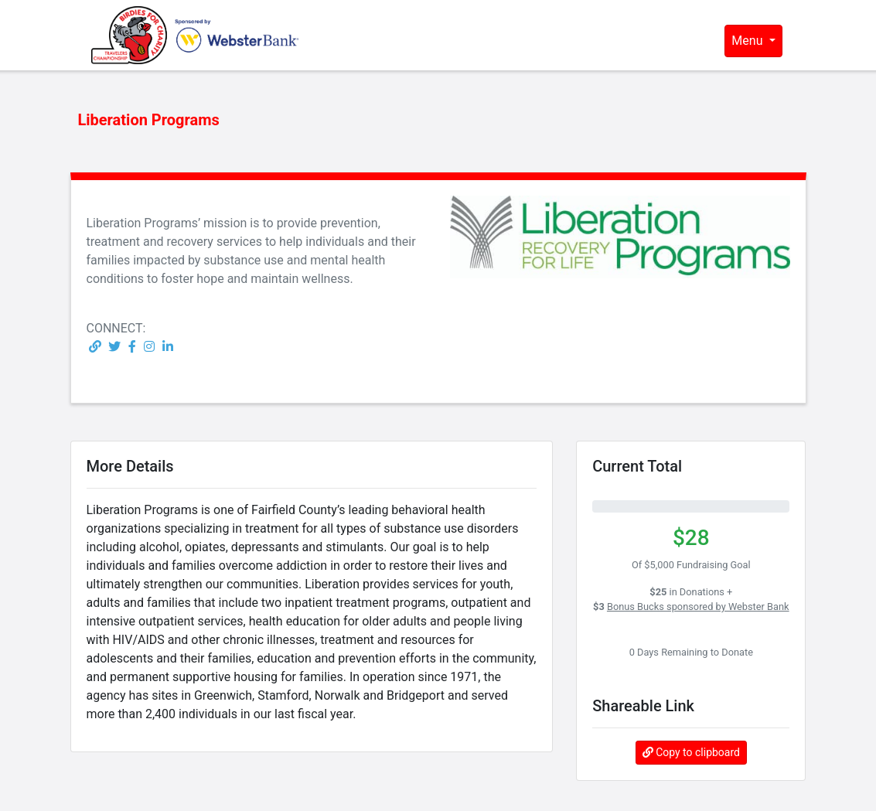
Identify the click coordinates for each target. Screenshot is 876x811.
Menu (748, 40)
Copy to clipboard (691, 752)
